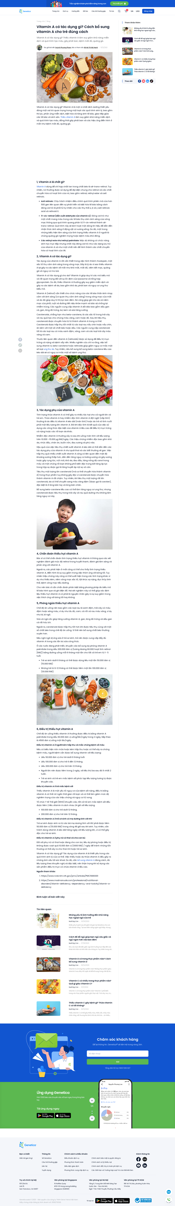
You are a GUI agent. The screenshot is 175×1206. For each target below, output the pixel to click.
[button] (168, 1199)
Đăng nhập (148, 11)
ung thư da (49, 349)
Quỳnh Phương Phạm (63, 48)
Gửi (117, 1061)
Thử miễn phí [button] (119, 3)
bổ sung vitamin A (86, 860)
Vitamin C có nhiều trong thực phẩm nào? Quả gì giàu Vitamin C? (89, 982)
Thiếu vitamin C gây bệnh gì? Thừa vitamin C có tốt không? (88, 1004)
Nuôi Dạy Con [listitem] (73, 921)
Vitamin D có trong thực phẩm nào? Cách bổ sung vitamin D (88, 960)
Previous (92, 1100)
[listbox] (126, 11)
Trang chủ (55, 11)
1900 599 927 (124, 1067)
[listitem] (20, 340)
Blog (48, 21)
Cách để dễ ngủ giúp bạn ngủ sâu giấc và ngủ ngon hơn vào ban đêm (90, 938)
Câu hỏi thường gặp (99, 11)
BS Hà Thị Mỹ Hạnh (91, 48)
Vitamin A (41, 186)
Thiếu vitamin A (68, 117)
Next (92, 1118)
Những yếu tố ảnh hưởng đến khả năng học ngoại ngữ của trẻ (90, 916)
